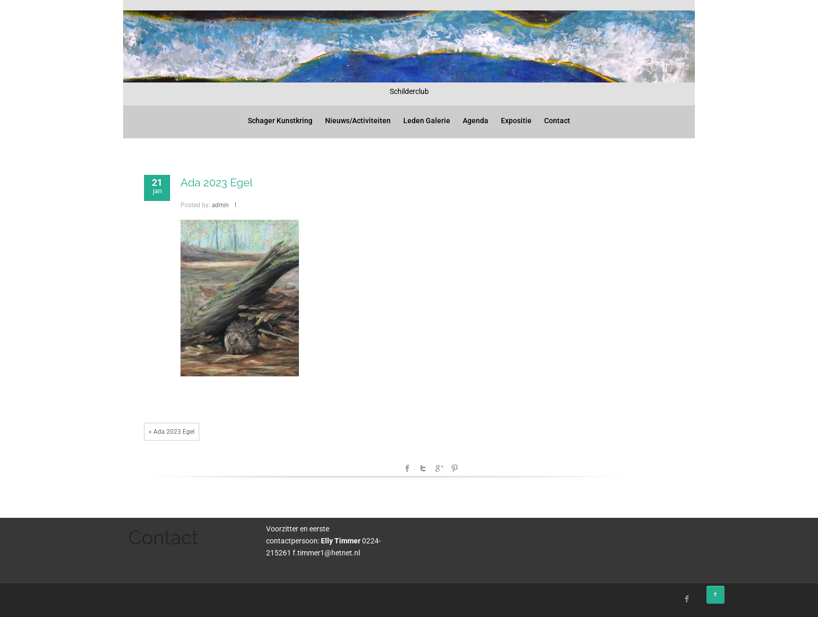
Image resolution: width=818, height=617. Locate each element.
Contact (557, 120)
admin (220, 205)
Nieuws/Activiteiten (358, 120)
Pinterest (454, 468)
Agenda (475, 120)
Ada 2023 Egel (217, 182)
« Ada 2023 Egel (172, 431)
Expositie (516, 120)
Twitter (423, 468)
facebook (407, 468)
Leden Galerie (426, 120)
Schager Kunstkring (280, 120)
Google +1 (439, 468)
